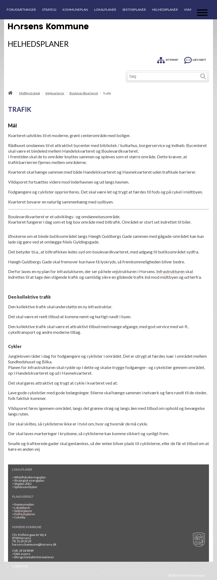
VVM (187, 10)
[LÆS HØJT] (195, 59)
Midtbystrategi (29, 93)
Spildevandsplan (24, 487)
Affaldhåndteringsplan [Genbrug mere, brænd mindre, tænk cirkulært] (29, 477)
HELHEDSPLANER (165, 10)
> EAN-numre (21, 554)
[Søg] (163, 76)
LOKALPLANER (105, 10)
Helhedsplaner (23, 514)
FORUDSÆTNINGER (21, 10)
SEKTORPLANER (134, 10)
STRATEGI (49, 10)
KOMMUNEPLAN (75, 10)
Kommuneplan (23, 504)
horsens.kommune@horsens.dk (34, 544)
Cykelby (18, 517)
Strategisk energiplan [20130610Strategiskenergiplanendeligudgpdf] (28, 480)
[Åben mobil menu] (202, 13)
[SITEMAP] (168, 59)
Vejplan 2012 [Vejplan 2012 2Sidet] (21, 483)
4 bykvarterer (54, 93)
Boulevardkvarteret (83, 93)
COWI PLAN (20, 566)
